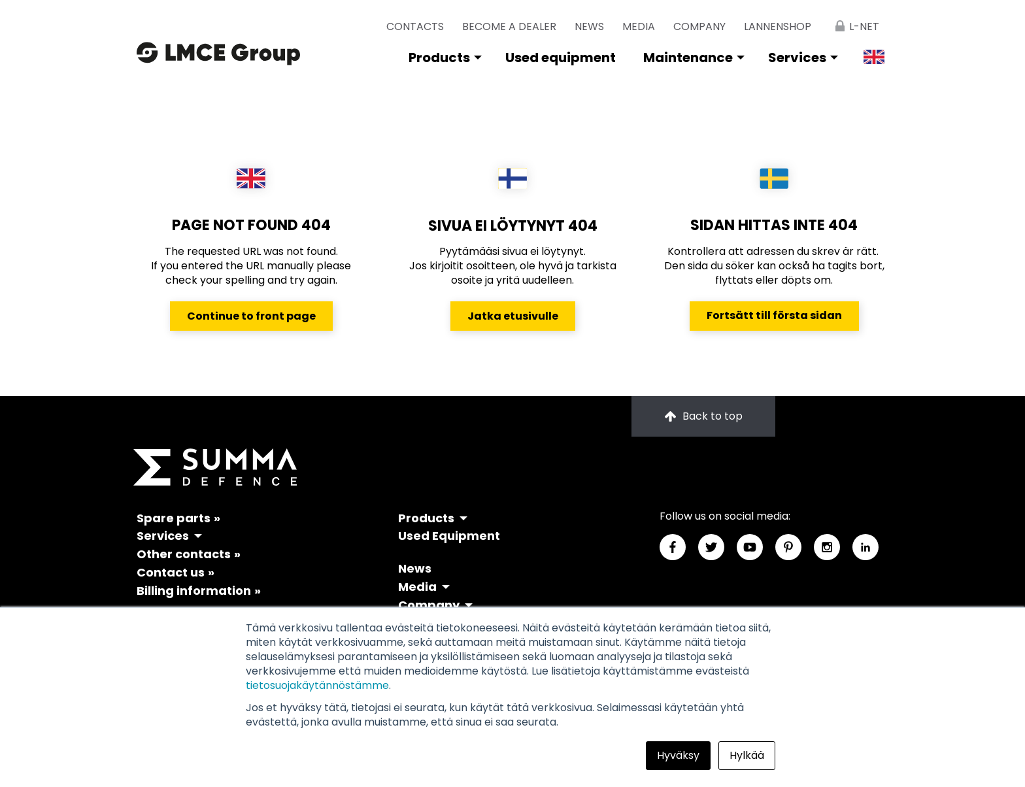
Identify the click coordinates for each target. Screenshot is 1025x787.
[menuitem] (854, 21)
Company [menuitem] (699, 26)
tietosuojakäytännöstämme (317, 685)
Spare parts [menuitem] (173, 518)
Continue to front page (251, 316)
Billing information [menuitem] (194, 590)
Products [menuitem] (439, 57)
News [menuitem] (589, 26)
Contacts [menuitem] (415, 26)
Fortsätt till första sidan (774, 315)
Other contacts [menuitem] (184, 554)
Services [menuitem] (797, 57)
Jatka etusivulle (512, 316)
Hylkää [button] (747, 755)
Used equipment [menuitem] (560, 57)
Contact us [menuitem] (171, 572)
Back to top (704, 416)
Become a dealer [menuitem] (509, 26)
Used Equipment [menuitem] (449, 535)
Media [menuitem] (638, 26)
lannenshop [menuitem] (777, 26)
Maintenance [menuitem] (688, 57)
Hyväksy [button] (678, 755)
